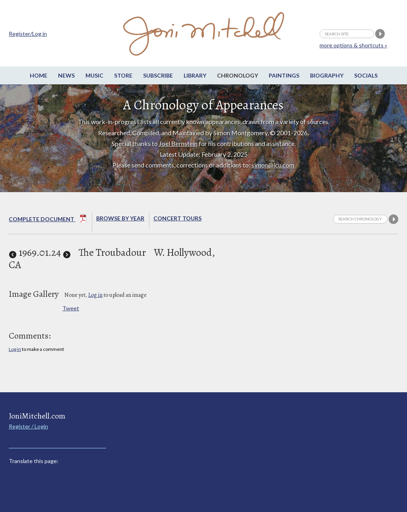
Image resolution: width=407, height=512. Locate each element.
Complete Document (48, 220)
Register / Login (28, 426)
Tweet (70, 308)
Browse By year (120, 218)
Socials (366, 75)
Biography (326, 75)
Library (195, 75)
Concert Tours (177, 218)
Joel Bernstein (178, 143)
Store (123, 75)
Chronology (237, 75)
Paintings (284, 75)
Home (38, 75)
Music (94, 75)
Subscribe (158, 75)
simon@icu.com (273, 165)
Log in (95, 295)
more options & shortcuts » (353, 45)
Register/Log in (28, 33)
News (66, 75)
